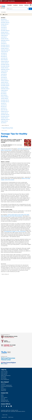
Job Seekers (3, 389)
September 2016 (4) (5, 119)
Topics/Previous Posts (7, 127)
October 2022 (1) (4, 32)
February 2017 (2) (5, 111)
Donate (28, 2)
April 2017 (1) (4, 108)
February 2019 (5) (5, 80)
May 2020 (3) (4, 56)
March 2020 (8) (4, 59)
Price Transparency (5, 379)
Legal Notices (4, 417)
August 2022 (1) (4, 35)
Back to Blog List (5, 125)
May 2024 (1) (3, 19)
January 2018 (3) (4, 98)
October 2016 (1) (4, 117)
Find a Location (4, 372)
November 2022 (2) (5, 30)
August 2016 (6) (4, 121)
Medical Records (4, 400)
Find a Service (4, 374)
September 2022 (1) (5, 33)
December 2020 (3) (5, 45)
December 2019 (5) (5, 64)
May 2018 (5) (3, 93)
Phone (2, 396)
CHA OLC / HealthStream (6, 385)
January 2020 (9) (4, 62)
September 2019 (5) (5, 69)
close (30, 1)
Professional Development (6, 386)
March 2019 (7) (4, 79)
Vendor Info (3, 390)
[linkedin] (9, 406)
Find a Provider (4, 371)
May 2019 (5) (3, 75)
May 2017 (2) (3, 106)
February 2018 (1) (4, 96)
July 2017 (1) (3, 103)
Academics (3, 383)
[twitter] (4, 406)
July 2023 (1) (3, 25)
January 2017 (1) (4, 113)
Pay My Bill (3, 376)
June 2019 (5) (4, 74)
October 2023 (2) (4, 24)
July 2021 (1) (3, 41)
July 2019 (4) (3, 72)
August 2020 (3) (4, 51)
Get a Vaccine (11, 1)
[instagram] (11, 406)
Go (30, 8)
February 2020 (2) (5, 61)
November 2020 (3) (5, 46)
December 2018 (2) (5, 83)
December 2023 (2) (5, 22)
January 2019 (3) (4, 82)
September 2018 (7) (5, 88)
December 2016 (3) (5, 114)
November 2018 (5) (5, 85)
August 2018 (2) (4, 90)
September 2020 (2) (5, 49)
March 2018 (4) (4, 95)
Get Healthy (3, 12)
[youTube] (6, 406)
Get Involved (3, 378)
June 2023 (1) (4, 27)
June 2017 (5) (4, 104)
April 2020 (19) (4, 58)
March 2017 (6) (4, 109)
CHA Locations (4, 397)
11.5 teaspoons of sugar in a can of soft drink (15, 231)
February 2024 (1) (5, 20)
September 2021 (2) (5, 40)
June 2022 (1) (4, 37)
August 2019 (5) (4, 71)
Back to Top (5, 414)
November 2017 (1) (5, 101)
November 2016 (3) (5, 116)
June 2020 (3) (4, 54)
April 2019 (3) (4, 77)
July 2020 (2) (4, 53)
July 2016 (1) (3, 122)
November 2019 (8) (5, 66)
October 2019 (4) (4, 67)
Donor (2, 387)
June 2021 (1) (3, 43)
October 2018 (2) (4, 87)
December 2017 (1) (5, 100)
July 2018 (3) (3, 91)
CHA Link (3, 398)
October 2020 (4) (5, 48)
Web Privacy (10, 417)
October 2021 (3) (4, 38)
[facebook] (2, 406)
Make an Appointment (5, 375)
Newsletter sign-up (5, 401)
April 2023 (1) (4, 28)
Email (2, 394)
